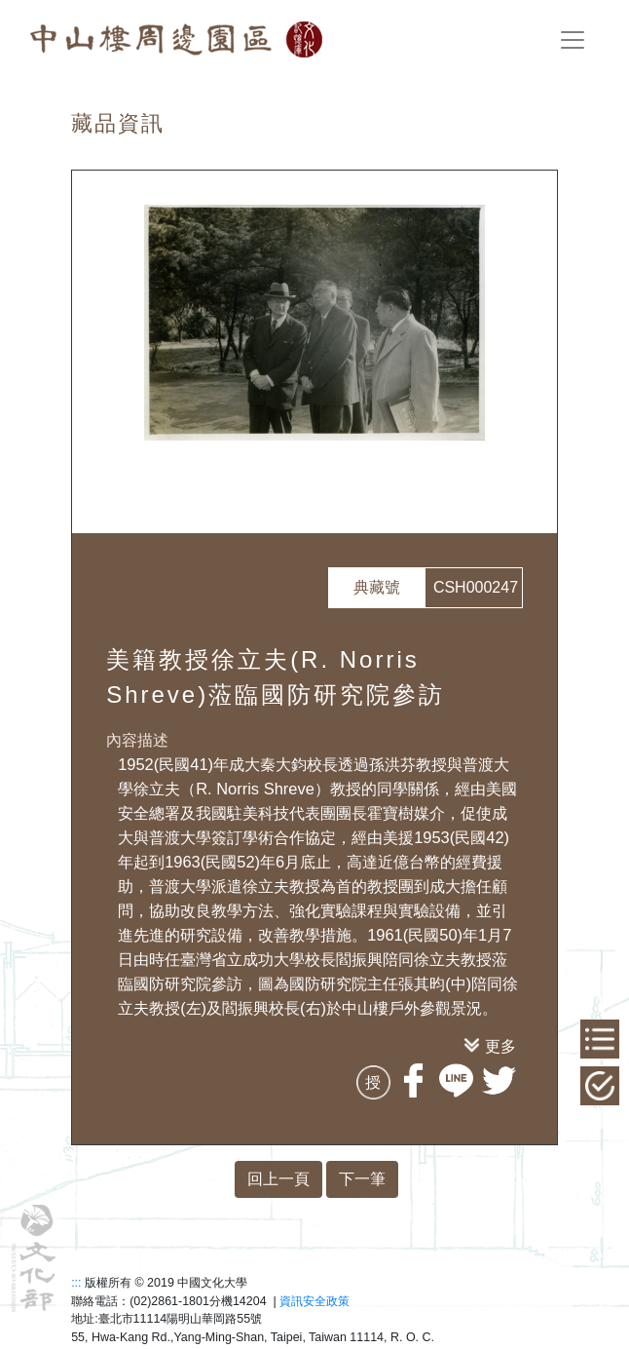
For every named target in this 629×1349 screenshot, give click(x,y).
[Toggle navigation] (572, 39)
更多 (500, 1046)
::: (76, 1283)
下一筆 (362, 1179)
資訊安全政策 (314, 1301)
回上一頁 (278, 1179)
